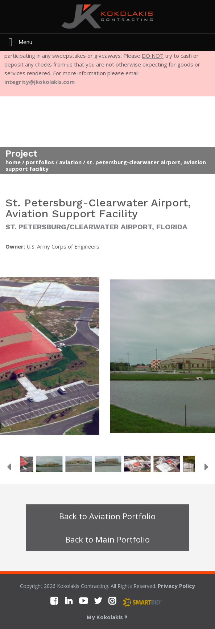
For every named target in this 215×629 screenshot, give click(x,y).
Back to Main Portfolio (107, 539)
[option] (107, 359)
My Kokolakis (105, 617)
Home (13, 162)
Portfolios (40, 162)
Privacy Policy (176, 585)
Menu (25, 41)
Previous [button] (8, 467)
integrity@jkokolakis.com (39, 81)
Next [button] (206, 467)
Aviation (70, 162)
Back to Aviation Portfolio (107, 516)
